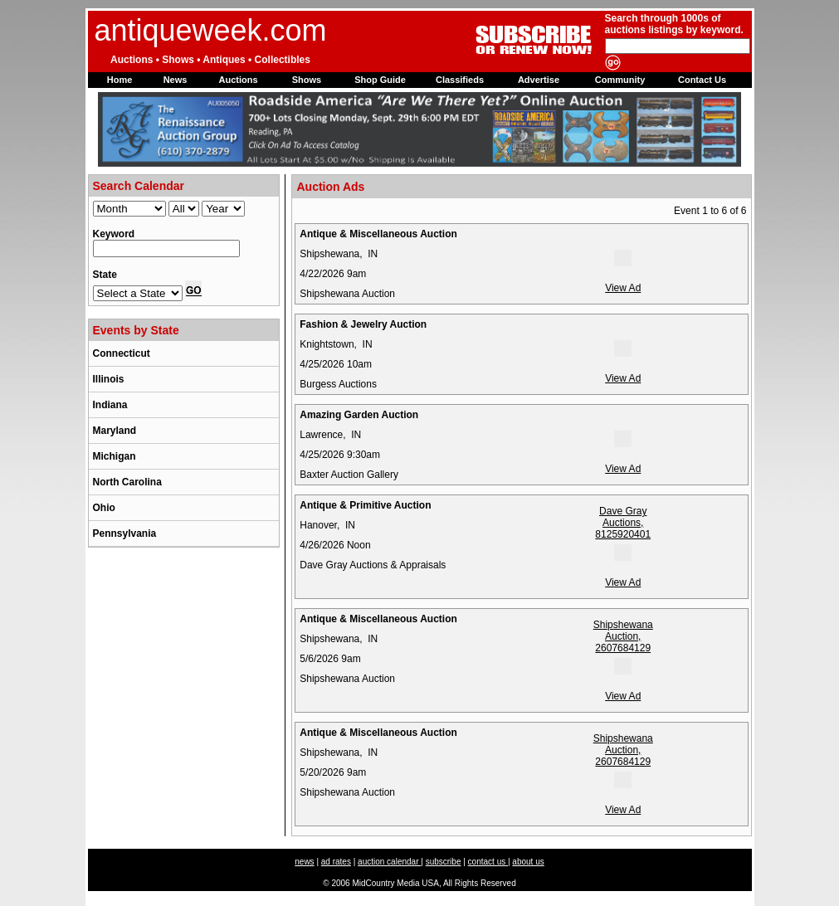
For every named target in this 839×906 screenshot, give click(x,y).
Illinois (108, 379)
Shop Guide (380, 80)
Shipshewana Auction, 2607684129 (623, 647)
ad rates (336, 861)
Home (120, 80)
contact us (488, 861)
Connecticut (121, 353)
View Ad (623, 288)
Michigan (114, 456)
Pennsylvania (125, 533)
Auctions (237, 80)
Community (620, 80)
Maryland (115, 430)
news (304, 861)
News (175, 80)
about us (528, 861)
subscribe (443, 861)
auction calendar (389, 861)
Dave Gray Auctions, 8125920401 (623, 533)
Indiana (110, 405)
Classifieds (460, 80)
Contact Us (702, 80)
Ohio (104, 508)
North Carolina (127, 482)
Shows (306, 80)
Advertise (538, 80)
